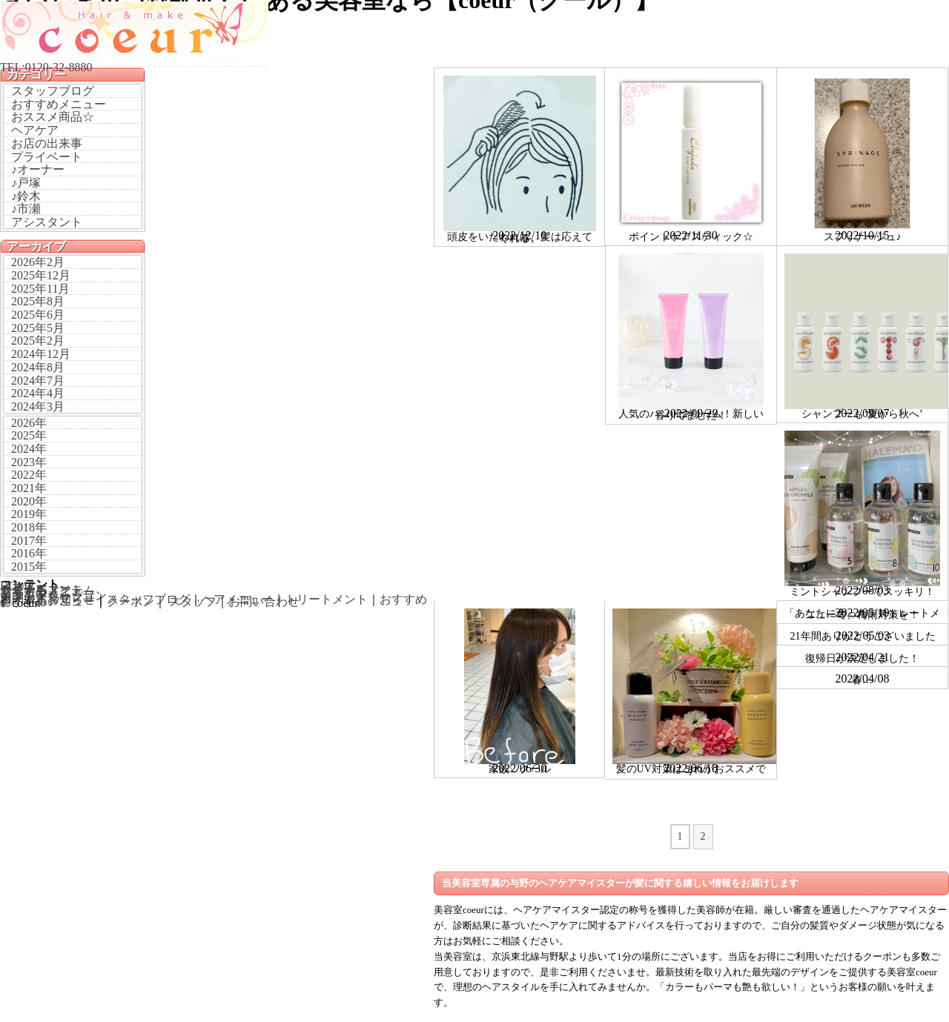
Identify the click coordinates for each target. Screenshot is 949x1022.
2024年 (29, 448)
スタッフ (192, 601)
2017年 (29, 540)
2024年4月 (38, 393)
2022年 (29, 474)
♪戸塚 (26, 182)
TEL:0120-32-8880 (46, 67)
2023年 (29, 462)
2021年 (29, 488)
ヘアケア (35, 130)
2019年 (29, 514)
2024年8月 (38, 367)
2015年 (29, 566)
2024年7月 (38, 380)
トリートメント (326, 599)
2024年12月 (40, 354)
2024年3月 (38, 406)
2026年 (29, 423)
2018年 (29, 527)
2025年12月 (40, 275)
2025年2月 (38, 340)
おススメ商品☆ (52, 116)
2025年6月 (38, 314)
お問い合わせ (264, 601)
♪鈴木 (26, 196)
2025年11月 (40, 288)
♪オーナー (38, 169)
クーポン (130, 601)
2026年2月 (38, 262)
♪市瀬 (26, 208)
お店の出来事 (46, 143)
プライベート (46, 156)
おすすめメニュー (58, 104)
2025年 (29, 435)
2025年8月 (38, 301)
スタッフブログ (52, 90)
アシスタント (46, 222)
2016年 (29, 553)
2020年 (29, 501)
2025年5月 (38, 328)
